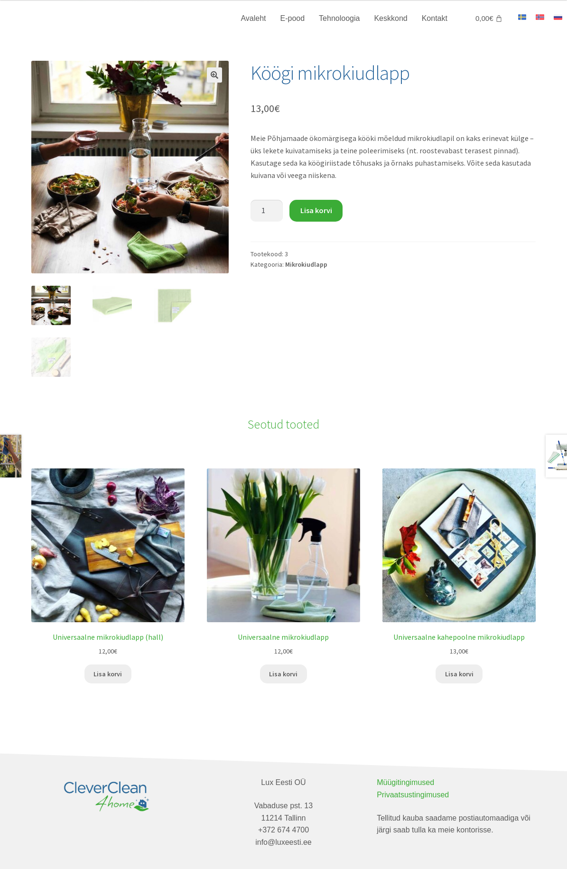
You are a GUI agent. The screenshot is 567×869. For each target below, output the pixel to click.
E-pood (292, 18)
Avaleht (253, 18)
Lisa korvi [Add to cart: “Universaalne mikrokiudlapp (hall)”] (107, 674)
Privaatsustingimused (413, 795)
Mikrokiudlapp (306, 264)
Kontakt (434, 18)
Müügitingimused (405, 783)
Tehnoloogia (339, 18)
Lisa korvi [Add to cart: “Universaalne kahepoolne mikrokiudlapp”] (459, 674)
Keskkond (390, 18)
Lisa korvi (316, 210)
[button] (214, 75)
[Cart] (489, 18)
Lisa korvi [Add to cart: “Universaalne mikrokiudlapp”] (283, 674)
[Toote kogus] (267, 211)
